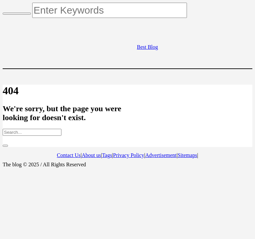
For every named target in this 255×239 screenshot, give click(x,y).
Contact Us (69, 155)
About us (91, 155)
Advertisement (161, 155)
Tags (107, 155)
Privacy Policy (128, 155)
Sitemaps (187, 155)
